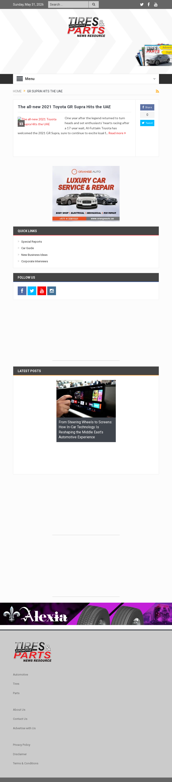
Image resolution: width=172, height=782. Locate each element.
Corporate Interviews (34, 261)
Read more (97, 138)
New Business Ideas (34, 254)
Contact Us (20, 691)
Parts (16, 665)
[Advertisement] (86, 332)
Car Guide (27, 248)
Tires (16, 656)
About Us (19, 682)
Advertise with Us (24, 700)
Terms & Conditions (25, 735)
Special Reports (31, 241)
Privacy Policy (21, 717)
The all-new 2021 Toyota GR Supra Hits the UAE (64, 106)
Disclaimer (20, 726)
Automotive (20, 647)
